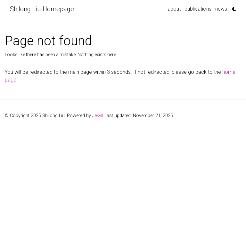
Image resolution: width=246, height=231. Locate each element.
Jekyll (97, 115)
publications (197, 9)
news (221, 9)
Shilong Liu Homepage (42, 9)
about (174, 9)
